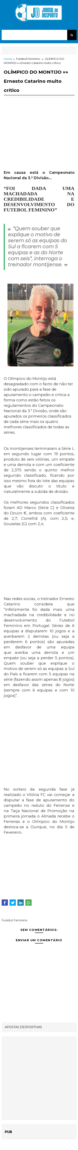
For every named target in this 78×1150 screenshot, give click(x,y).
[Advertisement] (39, 141)
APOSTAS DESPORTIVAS (23, 1027)
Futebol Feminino (28, 58)
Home (8, 58)
